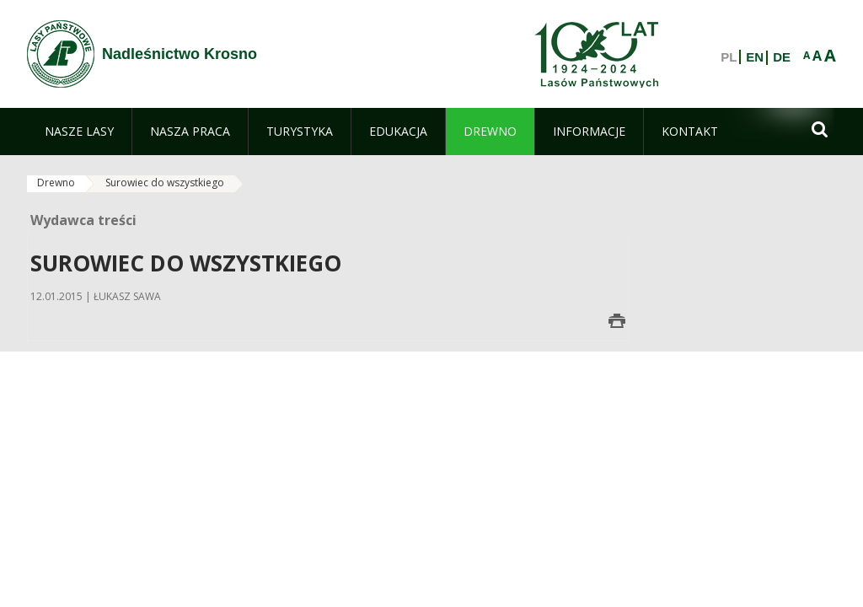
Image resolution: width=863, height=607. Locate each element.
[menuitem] (79, 131)
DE (782, 57)
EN (755, 57)
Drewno (56, 182)
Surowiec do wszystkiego (164, 182)
